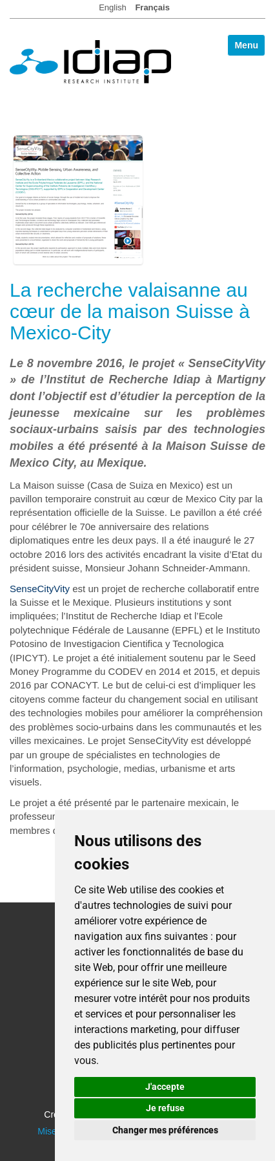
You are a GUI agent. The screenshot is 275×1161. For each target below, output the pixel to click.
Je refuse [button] (165, 1108)
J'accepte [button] (165, 1086)
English (113, 7)
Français (152, 7)
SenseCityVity (40, 588)
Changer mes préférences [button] (165, 1130)
